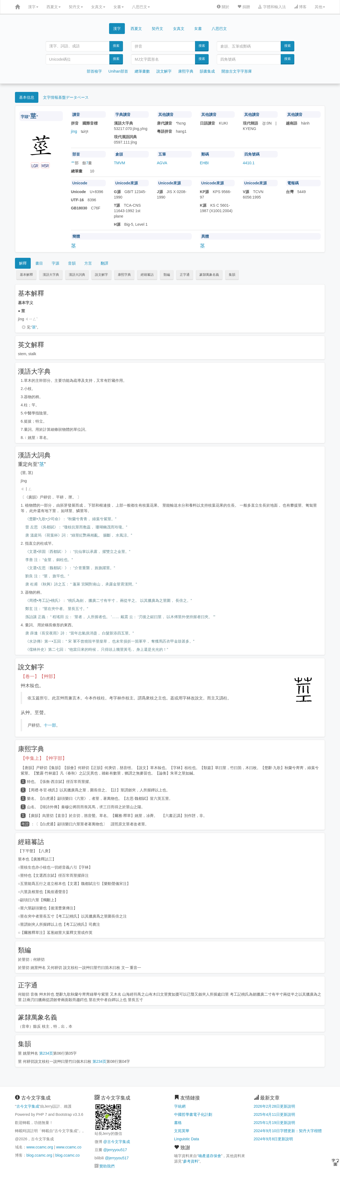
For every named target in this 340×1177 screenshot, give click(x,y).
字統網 (180, 1106)
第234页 (46, 1053)
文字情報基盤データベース (66, 97)
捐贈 (243, 7)
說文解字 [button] (101, 275)
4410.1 (249, 163)
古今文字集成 (27, 1106)
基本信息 (26, 97)
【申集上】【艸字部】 (44, 758)
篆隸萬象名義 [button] (209, 275)
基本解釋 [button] (26, 275)
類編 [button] (166, 275)
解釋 (23, 263)
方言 (88, 263)
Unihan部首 (118, 71)
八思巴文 (141, 7)
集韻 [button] (232, 275)
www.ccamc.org (39, 1147)
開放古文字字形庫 (236, 71)
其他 (320, 7)
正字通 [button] (185, 275)
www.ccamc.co (68, 1147)
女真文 (98, 7)
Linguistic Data (186, 1139)
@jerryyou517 (115, 1150)
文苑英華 (181, 1131)
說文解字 (164, 71)
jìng (74, 131)
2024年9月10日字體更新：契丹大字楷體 (288, 1131)
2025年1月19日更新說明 (274, 1122)
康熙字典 (185, 71)
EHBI (204, 163)
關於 (223, 7)
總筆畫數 (142, 71)
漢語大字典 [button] (51, 275)
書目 (39, 263)
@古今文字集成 (116, 1141)
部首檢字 (94, 71)
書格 (178, 1122)
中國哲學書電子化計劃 (193, 1114)
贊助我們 (107, 1166)
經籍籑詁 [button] (147, 275)
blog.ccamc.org (39, 1155)
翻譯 (104, 263)
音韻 (72, 263)
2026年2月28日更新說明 (274, 1106)
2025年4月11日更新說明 (274, 1114)
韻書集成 (207, 71)
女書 (118, 7)
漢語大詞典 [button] (77, 275)
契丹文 (76, 7)
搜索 (116, 46)
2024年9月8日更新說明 (273, 1139)
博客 (300, 7)
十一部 (50, 725)
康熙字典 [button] (124, 275)
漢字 (33, 7)
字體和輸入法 (272, 7)
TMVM (119, 163)
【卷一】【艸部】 (39, 676)
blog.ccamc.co (67, 1155)
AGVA (162, 163)
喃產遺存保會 (209, 1156)
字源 (55, 263)
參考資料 (190, 1161)
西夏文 (54, 7)
